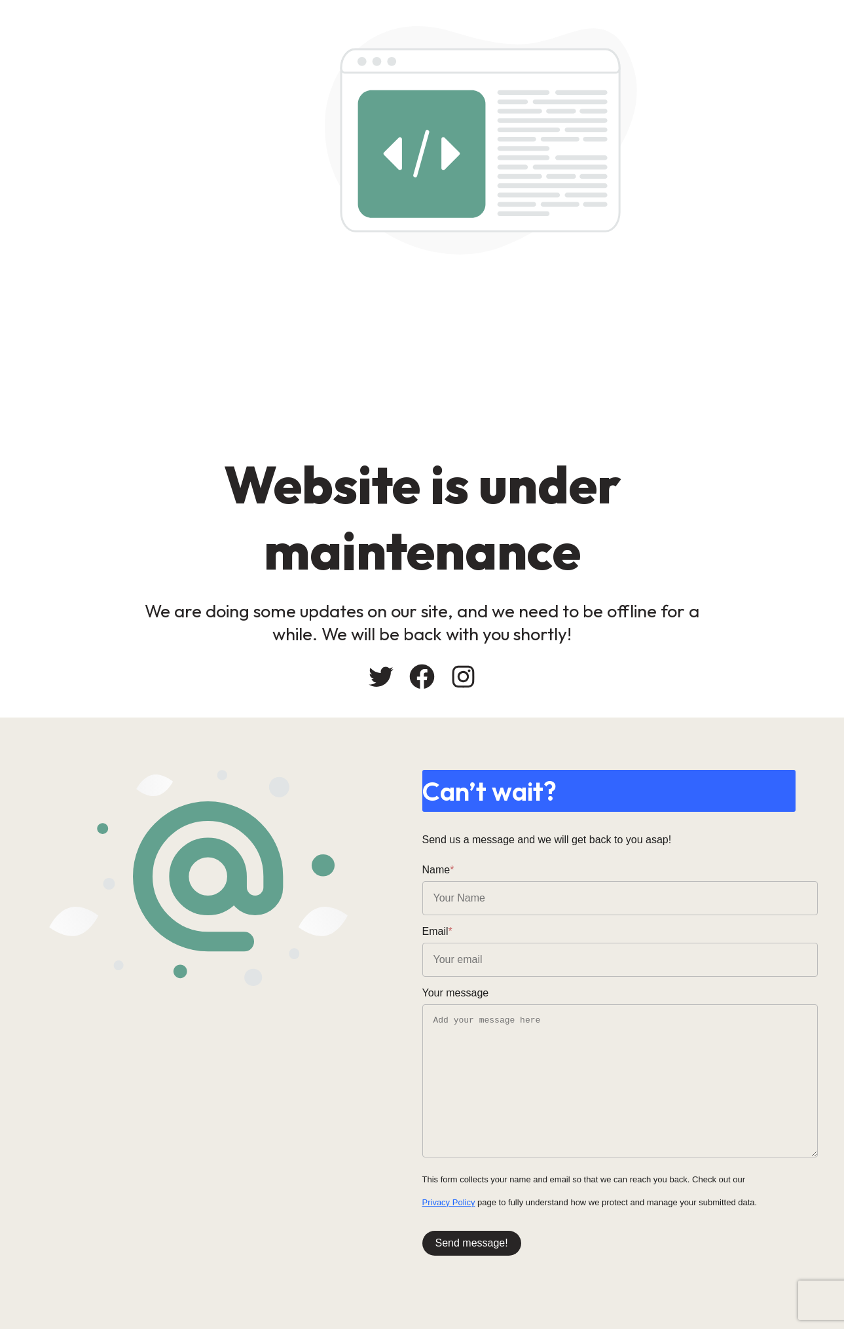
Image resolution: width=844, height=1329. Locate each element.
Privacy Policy (448, 1202)
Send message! (471, 1242)
